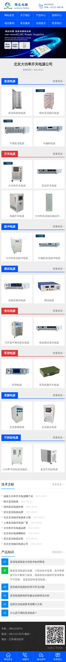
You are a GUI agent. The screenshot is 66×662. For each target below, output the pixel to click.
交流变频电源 (17, 427)
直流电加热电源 (17, 113)
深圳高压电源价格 (13, 507)
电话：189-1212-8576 (12, 634)
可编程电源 (49, 143)
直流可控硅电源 (49, 469)
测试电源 (49, 300)
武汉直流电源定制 (13, 538)
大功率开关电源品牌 (15, 528)
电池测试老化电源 (49, 342)
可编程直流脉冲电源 (49, 258)
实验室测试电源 (17, 300)
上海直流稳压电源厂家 (16, 522)
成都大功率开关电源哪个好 (18, 496)
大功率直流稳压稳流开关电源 (49, 216)
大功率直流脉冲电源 (17, 258)
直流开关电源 (49, 185)
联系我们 (57, 23)
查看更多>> (58, 484)
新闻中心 (57, 15)
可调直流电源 (17, 143)
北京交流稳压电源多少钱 (17, 517)
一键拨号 (25, 656)
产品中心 (41, 15)
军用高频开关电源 (49, 385)
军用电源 (17, 385)
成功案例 (9, 23)
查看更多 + (59, 81)
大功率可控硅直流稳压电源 (17, 469)
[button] (31, 56)
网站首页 (9, 15)
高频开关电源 (17, 216)
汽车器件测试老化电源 (17, 342)
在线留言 (41, 23)
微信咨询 (41, 656)
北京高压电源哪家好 (15, 533)
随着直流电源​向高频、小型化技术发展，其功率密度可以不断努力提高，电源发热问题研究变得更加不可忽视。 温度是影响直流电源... (37, 575)
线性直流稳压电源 (49, 113)
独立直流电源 (11, 501)
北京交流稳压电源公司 (16, 544)
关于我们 (25, 15)
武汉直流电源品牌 (13, 512)
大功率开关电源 (17, 185)
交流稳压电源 (49, 427)
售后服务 (25, 23)
